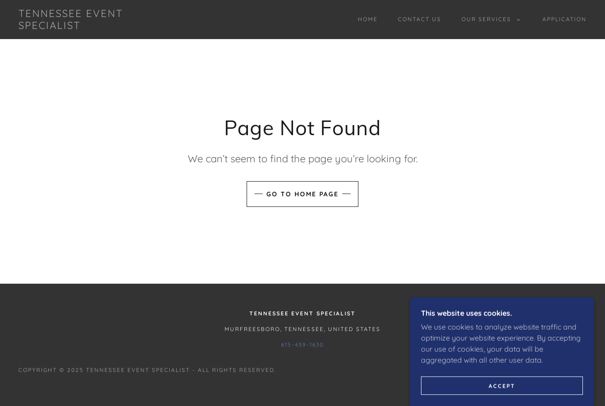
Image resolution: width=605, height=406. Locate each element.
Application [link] (564, 19)
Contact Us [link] (419, 19)
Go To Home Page (302, 194)
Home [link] (368, 19)
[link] (96, 26)
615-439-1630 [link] (302, 344)
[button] (489, 19)
